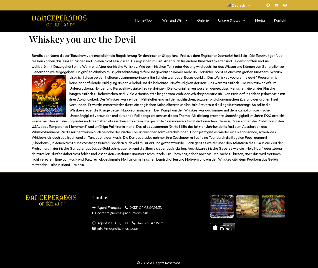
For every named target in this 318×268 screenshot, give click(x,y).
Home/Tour (144, 20)
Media (260, 20)
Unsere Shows (232, 20)
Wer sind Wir (175, 20)
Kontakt (280, 20)
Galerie (203, 20)
